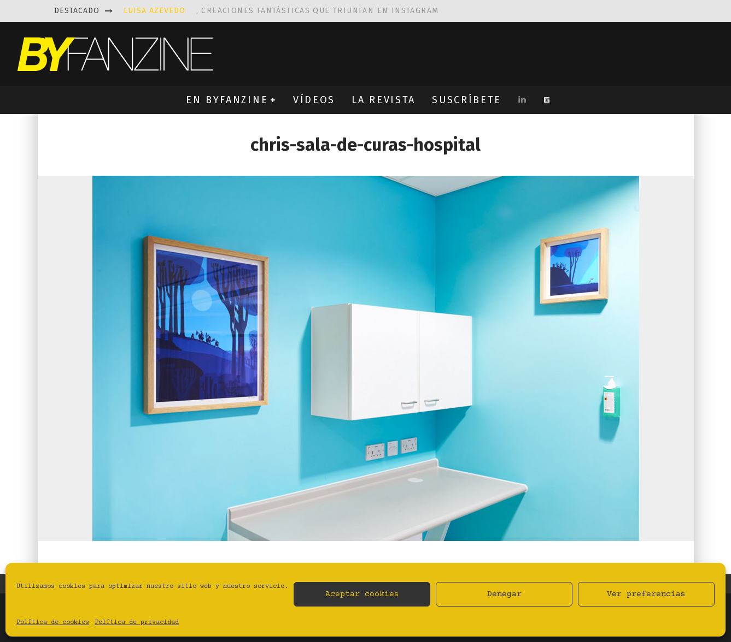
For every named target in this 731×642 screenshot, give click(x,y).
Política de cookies (52, 622)
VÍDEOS (314, 100)
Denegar (504, 594)
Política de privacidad (137, 622)
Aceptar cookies (362, 594)
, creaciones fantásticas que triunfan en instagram (281, 10)
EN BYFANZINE (227, 100)
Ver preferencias (646, 594)
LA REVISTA (384, 100)
